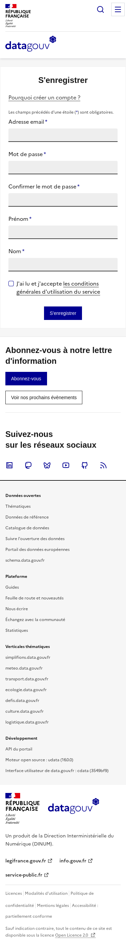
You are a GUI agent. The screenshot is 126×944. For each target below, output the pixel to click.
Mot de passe (27, 154)
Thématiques (18, 506)
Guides (12, 587)
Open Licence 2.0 (72, 935)
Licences (13, 893)
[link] (26, 378)
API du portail (18, 749)
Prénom (20, 219)
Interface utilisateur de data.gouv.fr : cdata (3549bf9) (57, 771)
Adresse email (27, 122)
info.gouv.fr (72, 860)
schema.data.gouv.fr (25, 560)
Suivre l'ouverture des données (35, 539)
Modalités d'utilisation (46, 893)
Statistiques (16, 630)
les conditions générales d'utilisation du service (58, 287)
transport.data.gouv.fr (26, 679)
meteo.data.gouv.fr (24, 668)
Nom (16, 251)
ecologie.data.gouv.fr (26, 690)
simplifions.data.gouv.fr (27, 657)
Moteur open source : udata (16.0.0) (39, 760)
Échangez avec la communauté (35, 620)
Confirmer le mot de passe (44, 186)
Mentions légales (53, 906)
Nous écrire (16, 609)
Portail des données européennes (37, 550)
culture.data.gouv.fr (24, 711)
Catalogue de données (27, 528)
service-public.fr (23, 875)
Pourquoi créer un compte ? (44, 97)
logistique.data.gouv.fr (27, 722)
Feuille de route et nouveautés (34, 598)
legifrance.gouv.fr (25, 860)
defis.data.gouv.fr (22, 701)
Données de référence (27, 517)
